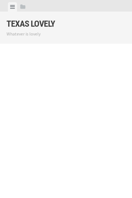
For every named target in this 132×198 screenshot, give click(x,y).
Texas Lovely (31, 23)
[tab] (12, 7)
